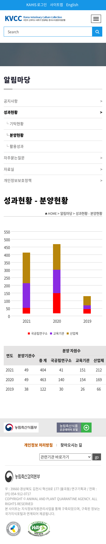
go (97, 457)
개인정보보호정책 (53, 180)
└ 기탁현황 (14, 123)
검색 (97, 32)
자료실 (53, 169)
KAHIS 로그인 (36, 4)
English (72, 4)
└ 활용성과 (14, 146)
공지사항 (53, 101)
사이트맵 (56, 4)
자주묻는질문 (53, 158)
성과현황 (53, 112)
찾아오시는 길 (71, 445)
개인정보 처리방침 (38, 445)
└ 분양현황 (14, 135)
